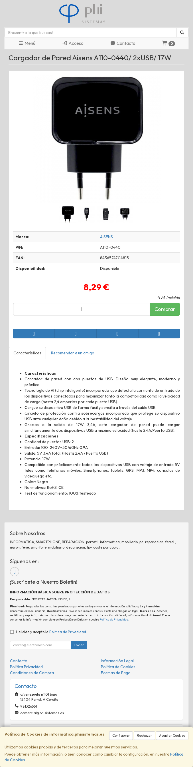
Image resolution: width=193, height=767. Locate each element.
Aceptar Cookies (172, 735)
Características (27, 353)
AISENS (106, 236)
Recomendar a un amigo (72, 353)
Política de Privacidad (114, 619)
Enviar (79, 645)
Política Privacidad (26, 666)
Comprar (165, 309)
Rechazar (144, 735)
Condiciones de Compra (32, 672)
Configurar (121, 735)
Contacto (122, 43)
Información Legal (117, 660)
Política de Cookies (118, 666)
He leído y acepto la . (51, 631)
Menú (26, 43)
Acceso (73, 43)
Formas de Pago (116, 672)
